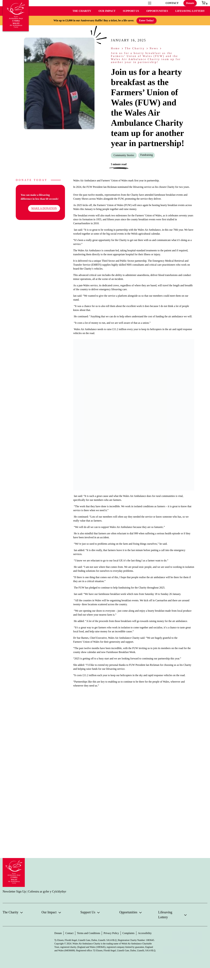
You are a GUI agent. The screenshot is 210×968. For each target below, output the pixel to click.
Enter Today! (146, 20)
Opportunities (157, 11)
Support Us (131, 11)
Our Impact (106, 11)
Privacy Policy (111, 933)
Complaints (128, 933)
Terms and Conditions (88, 933)
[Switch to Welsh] (160, 3)
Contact (69, 933)
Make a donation (44, 208)
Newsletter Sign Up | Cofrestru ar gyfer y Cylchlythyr (34, 891)
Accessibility (145, 933)
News (154, 48)
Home (115, 48)
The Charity (82, 11)
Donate (190, 3)
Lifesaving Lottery (190, 11)
